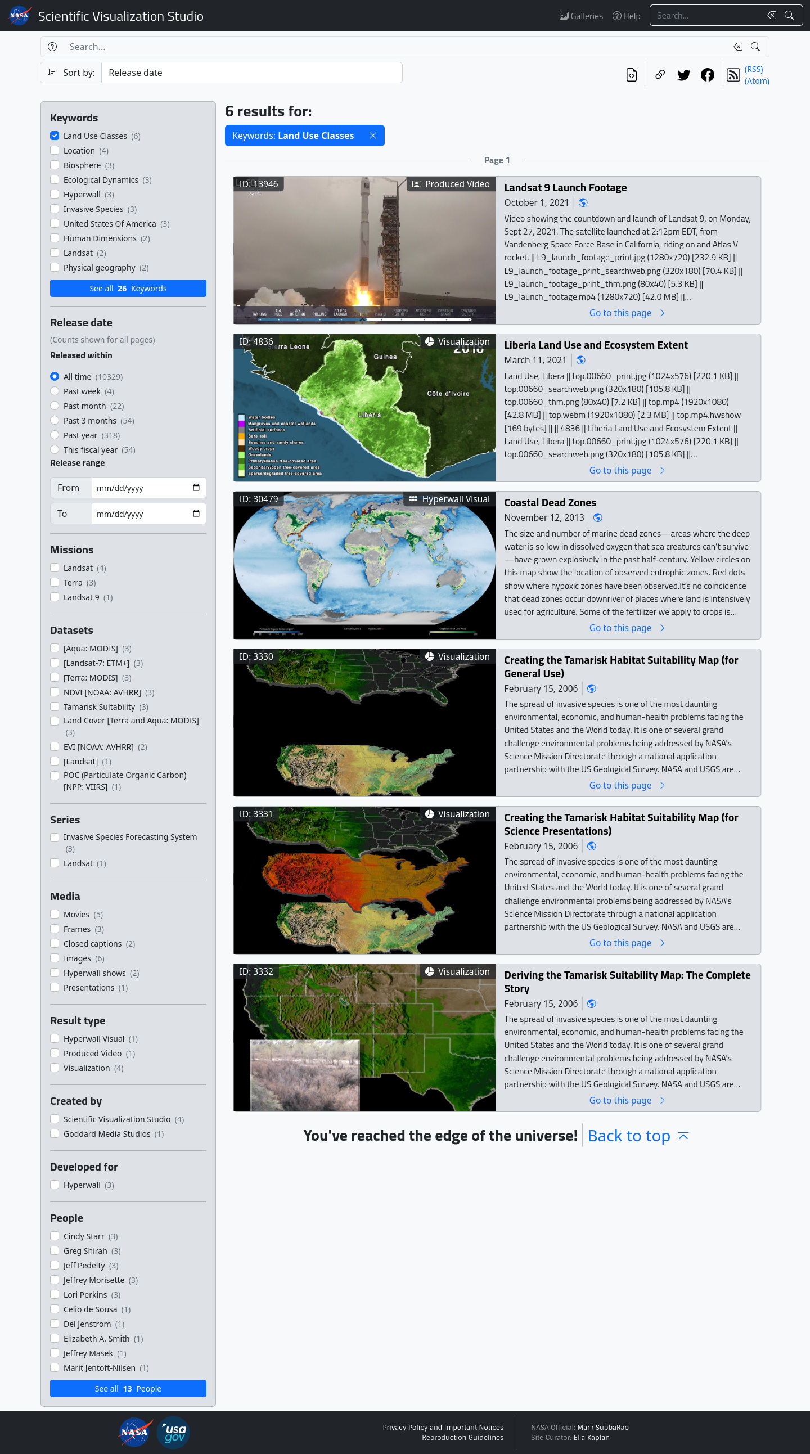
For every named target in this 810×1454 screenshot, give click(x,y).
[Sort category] (252, 72)
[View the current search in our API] (631, 75)
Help (627, 15)
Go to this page (628, 312)
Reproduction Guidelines (462, 1437)
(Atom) (757, 80)
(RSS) (754, 69)
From (68, 487)
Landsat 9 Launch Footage (566, 187)
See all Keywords (127, 288)
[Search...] (705, 15)
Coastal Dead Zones (551, 502)
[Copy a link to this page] (660, 74)
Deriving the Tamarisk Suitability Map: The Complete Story (628, 981)
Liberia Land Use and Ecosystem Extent (596, 344)
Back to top (639, 1135)
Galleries (581, 15)
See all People (128, 1388)
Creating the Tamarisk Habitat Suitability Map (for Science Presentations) (622, 824)
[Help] (52, 46)
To (62, 513)
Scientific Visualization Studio (121, 16)
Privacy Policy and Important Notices (442, 1427)
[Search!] (790, 15)
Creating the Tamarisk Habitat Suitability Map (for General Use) (622, 666)
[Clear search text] (769, 15)
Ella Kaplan (592, 1437)
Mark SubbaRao (603, 1427)
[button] (373, 135)
